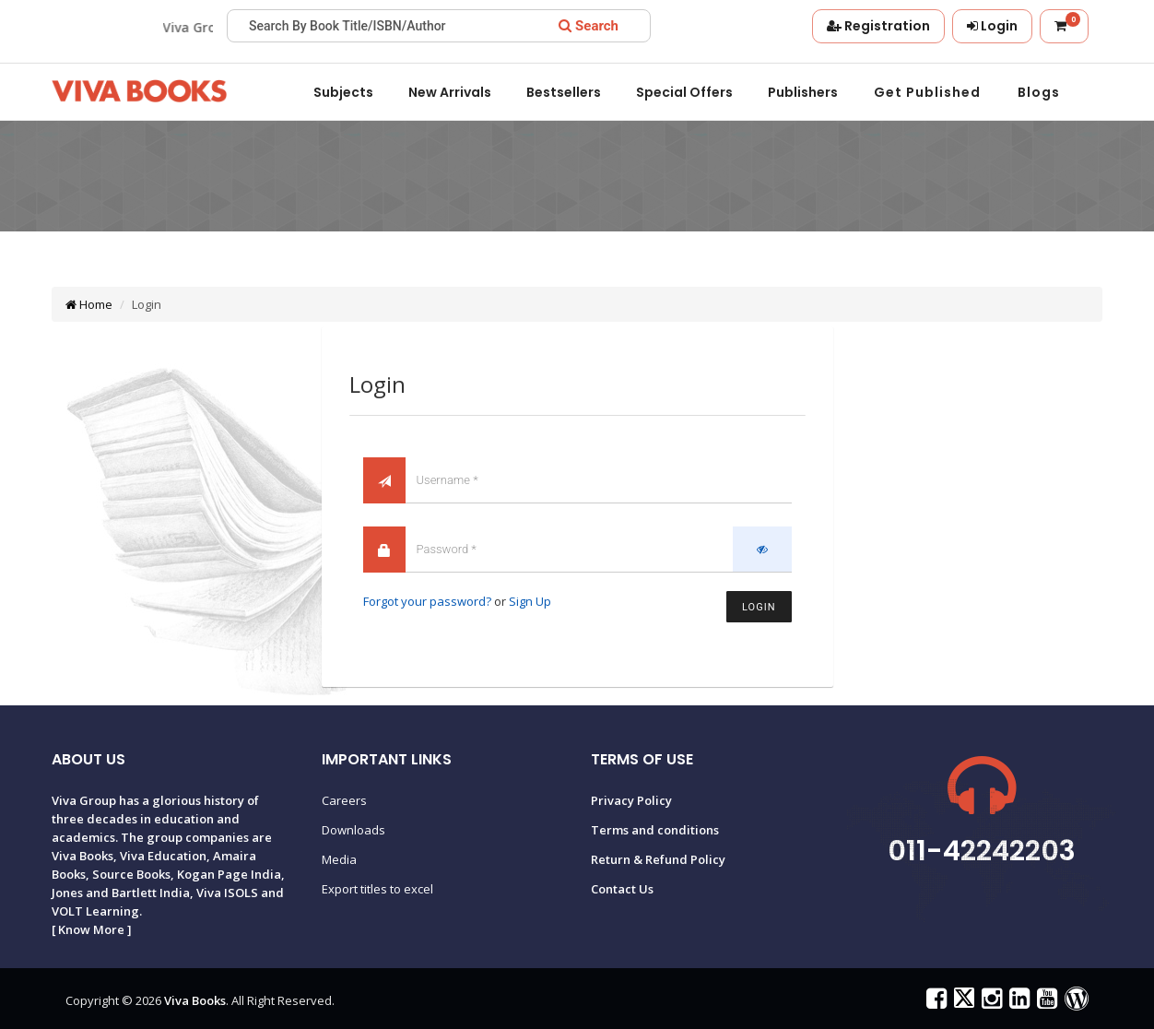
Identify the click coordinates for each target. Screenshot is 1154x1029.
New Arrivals (449, 92)
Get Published (927, 92)
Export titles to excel (377, 889)
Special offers (684, 92)
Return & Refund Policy (658, 859)
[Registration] (878, 26)
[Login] (992, 26)
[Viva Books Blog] (1074, 1002)
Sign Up (530, 601)
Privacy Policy (631, 800)
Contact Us (622, 889)
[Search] (588, 25)
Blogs (1039, 92)
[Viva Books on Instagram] (989, 1002)
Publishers (803, 92)
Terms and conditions (655, 830)
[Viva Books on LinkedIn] (1017, 1002)
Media (339, 859)
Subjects (343, 92)
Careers (344, 800)
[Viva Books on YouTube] (1044, 1002)
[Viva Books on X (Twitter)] (961, 1002)
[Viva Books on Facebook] (934, 1002)
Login (758, 607)
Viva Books (195, 1000)
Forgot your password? (427, 601)
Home (88, 304)
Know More (91, 929)
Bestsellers (563, 92)
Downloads (353, 830)
